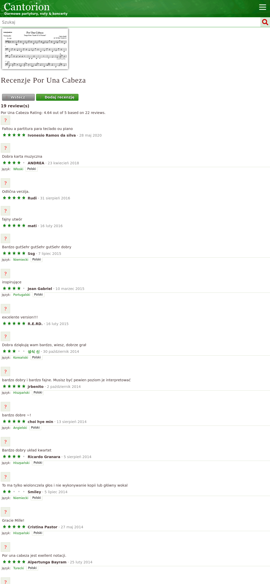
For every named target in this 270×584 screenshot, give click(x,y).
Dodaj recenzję (56, 97)
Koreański (20, 357)
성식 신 (34, 351)
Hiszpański (21, 393)
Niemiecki (20, 259)
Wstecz (15, 97)
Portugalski (21, 295)
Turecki (18, 568)
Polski (31, 169)
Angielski (20, 428)
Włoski (18, 169)
